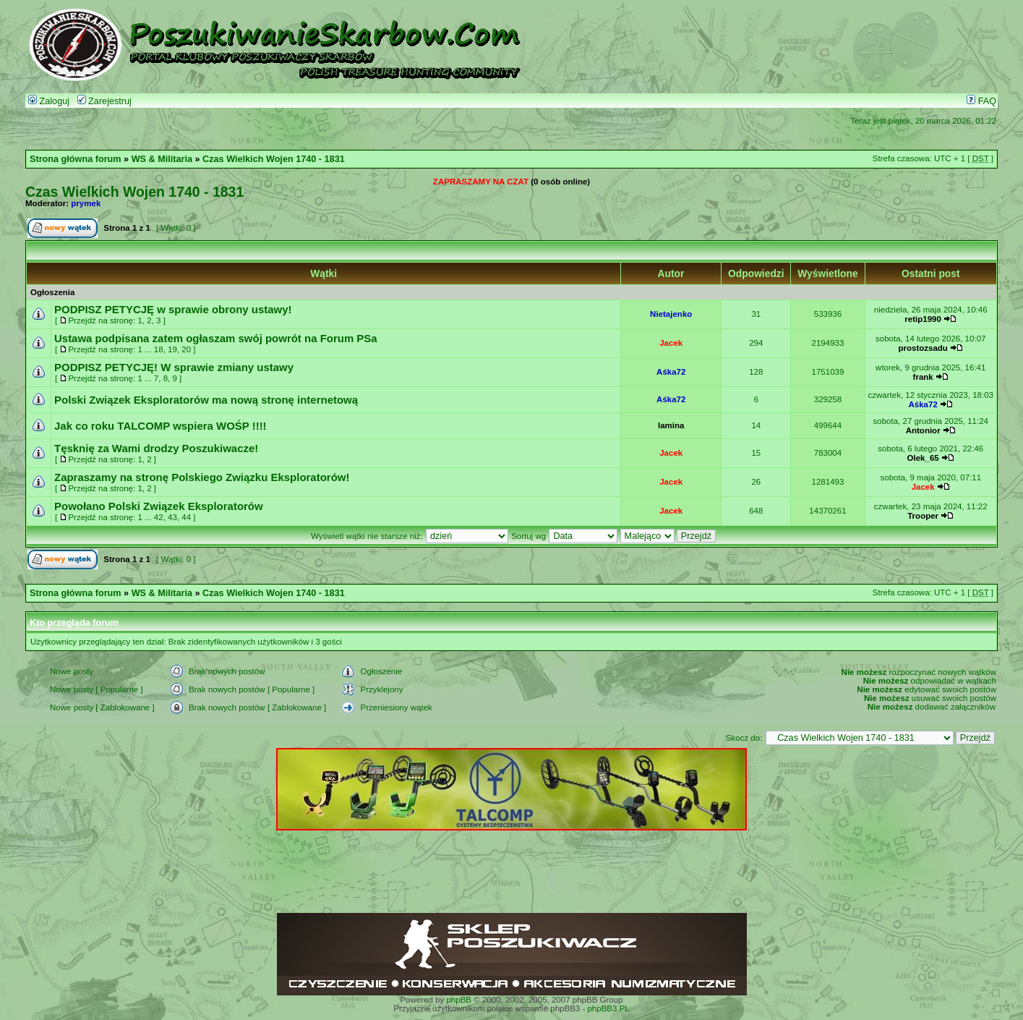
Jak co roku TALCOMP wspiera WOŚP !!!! (160, 426)
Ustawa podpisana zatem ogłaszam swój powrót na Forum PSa (215, 338)
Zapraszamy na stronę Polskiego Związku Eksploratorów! (201, 477)
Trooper (922, 515)
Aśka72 (670, 371)
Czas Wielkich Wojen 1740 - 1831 (273, 159)
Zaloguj (48, 101)
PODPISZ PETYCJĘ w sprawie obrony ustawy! (173, 309)
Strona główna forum (75, 159)
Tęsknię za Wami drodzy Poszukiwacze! (156, 448)
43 (172, 517)
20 (186, 349)
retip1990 (922, 319)
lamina (671, 425)
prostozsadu (922, 348)
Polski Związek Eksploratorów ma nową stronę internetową (206, 400)
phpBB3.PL (608, 1008)
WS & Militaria (162, 159)
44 (186, 517)
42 (158, 517)
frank (923, 377)
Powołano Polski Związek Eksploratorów (158, 506)
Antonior (923, 430)
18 (158, 349)
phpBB (458, 999)
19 (172, 349)
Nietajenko (671, 314)
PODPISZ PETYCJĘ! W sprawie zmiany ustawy (174, 367)
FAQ (981, 101)
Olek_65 (923, 458)
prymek (85, 203)
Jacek (670, 343)
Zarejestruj (104, 101)
